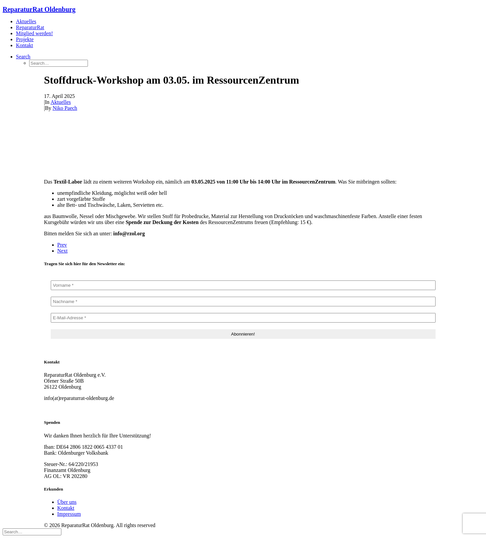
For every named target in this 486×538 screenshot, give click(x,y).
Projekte (25, 39)
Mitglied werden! (34, 33)
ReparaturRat (30, 27)
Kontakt (24, 45)
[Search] (32, 531)
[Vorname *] (243, 285)
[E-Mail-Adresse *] (243, 318)
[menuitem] (249, 22)
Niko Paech (64, 108)
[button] (23, 56)
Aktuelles (26, 21)
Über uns (67, 502)
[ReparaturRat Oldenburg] (243, 9)
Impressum (69, 514)
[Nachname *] (243, 301)
